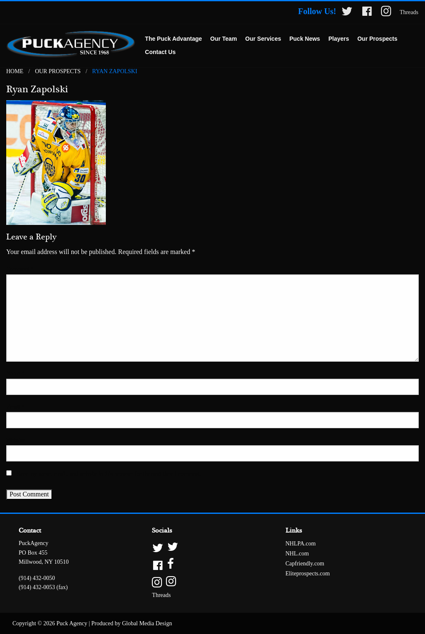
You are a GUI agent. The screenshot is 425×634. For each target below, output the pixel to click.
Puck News (304, 38)
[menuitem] (173, 39)
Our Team (223, 38)
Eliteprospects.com (308, 573)
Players (338, 38)
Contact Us (160, 52)
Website (15, 440)
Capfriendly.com (305, 563)
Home (14, 71)
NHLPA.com (301, 543)
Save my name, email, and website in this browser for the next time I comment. (109, 474)
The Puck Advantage (173, 38)
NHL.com (297, 553)
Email (15, 407)
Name (15, 373)
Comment (20, 269)
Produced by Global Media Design (131, 623)
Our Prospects (377, 38)
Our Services (263, 38)
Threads (409, 12)
